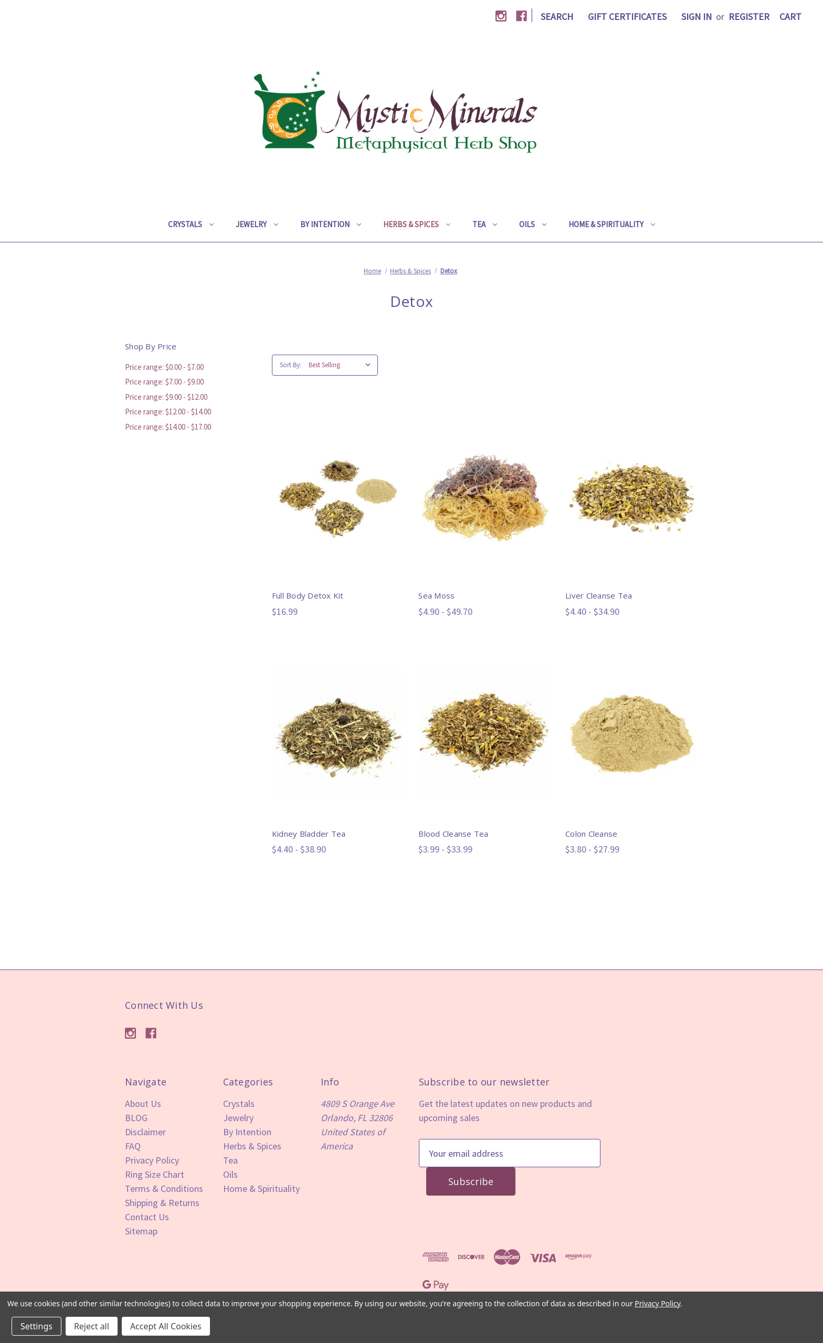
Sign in (696, 16)
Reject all (91, 1326)
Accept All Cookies (166, 1326)
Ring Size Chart (154, 1174)
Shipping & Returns (162, 1203)
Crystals (191, 224)
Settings (36, 1326)
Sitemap (141, 1231)
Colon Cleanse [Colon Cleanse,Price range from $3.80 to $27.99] (591, 833)
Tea (484, 224)
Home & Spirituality (611, 224)
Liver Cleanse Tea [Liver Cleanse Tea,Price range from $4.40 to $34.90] (598, 595)
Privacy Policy (152, 1160)
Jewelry (257, 224)
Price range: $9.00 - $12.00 (166, 397)
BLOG (136, 1118)
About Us (143, 1103)
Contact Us (147, 1217)
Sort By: (290, 364)
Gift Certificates (627, 16)
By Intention (330, 224)
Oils (532, 224)
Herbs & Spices (416, 224)
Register (749, 16)
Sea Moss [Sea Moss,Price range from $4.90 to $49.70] (436, 595)
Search (557, 16)
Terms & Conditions (164, 1188)
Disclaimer (145, 1132)
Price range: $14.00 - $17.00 (168, 427)
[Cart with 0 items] (790, 16)
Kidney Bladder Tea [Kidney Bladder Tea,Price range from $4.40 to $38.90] (309, 833)
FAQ (133, 1146)
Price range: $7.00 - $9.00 (164, 382)
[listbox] (342, 365)
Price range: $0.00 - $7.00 (164, 367)
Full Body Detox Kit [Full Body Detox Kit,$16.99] (308, 595)
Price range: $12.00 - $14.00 (168, 412)
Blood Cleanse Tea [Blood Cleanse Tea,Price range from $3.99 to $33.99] (453, 833)
